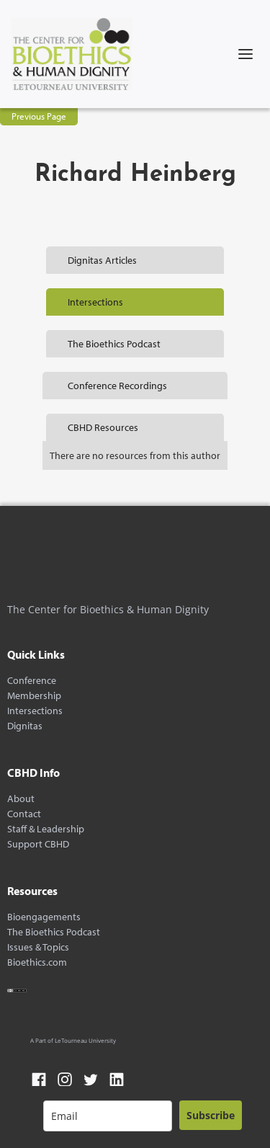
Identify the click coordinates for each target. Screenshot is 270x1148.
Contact (24, 814)
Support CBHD (38, 844)
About (21, 799)
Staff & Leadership (45, 829)
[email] (107, 1115)
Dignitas (24, 726)
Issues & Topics (38, 947)
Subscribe (210, 1115)
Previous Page (39, 116)
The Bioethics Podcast (53, 932)
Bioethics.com (37, 962)
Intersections (35, 711)
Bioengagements (44, 917)
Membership (34, 696)
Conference (31, 681)
